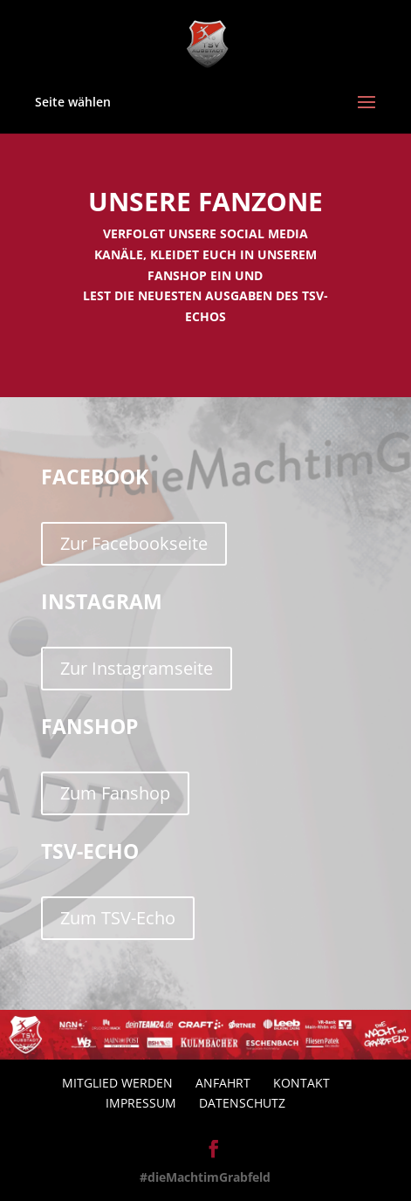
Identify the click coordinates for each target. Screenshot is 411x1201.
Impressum (141, 1103)
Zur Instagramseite (136, 668)
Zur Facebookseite (134, 543)
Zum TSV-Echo (117, 918)
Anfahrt (222, 1082)
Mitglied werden (117, 1082)
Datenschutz (242, 1103)
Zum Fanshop (115, 793)
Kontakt (301, 1082)
